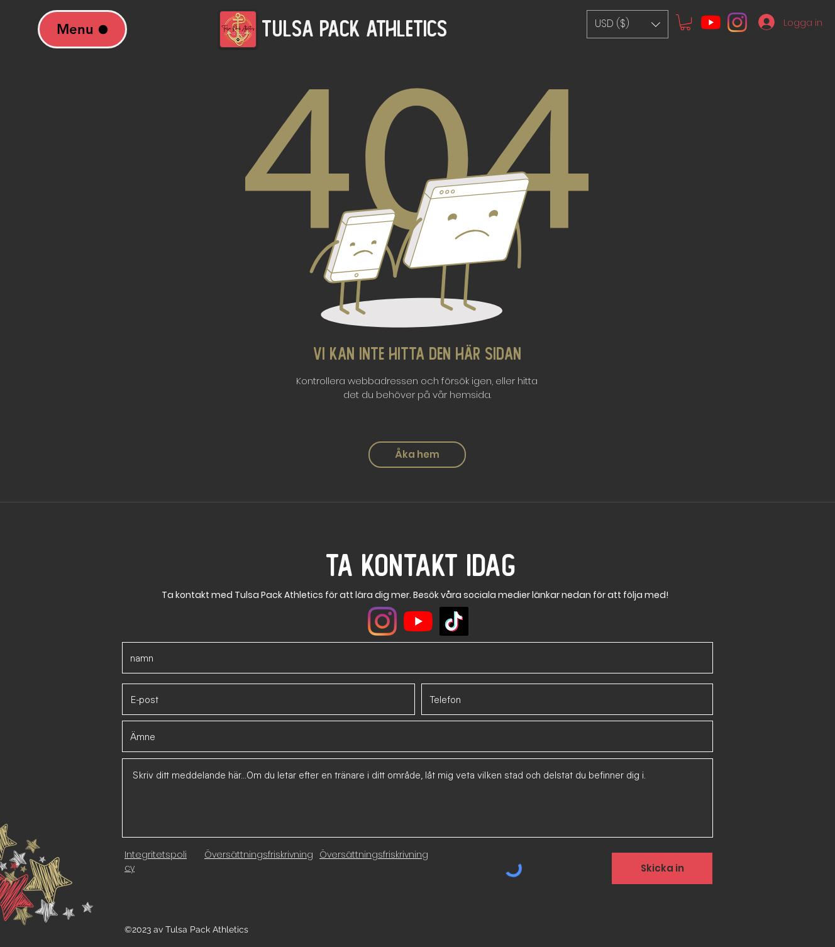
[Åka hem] (417, 454)
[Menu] (82, 29)
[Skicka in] (662, 868)
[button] (627, 24)
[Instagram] (737, 22)
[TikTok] (454, 621)
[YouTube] (711, 22)
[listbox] (627, 24)
